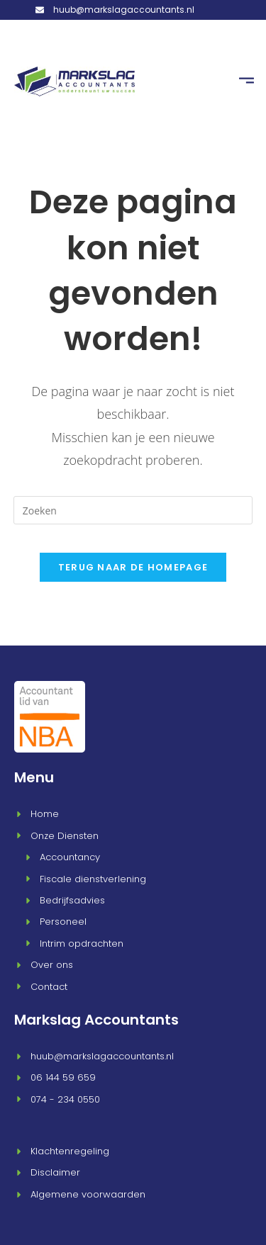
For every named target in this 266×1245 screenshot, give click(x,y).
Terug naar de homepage (133, 563)
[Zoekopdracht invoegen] (133, 506)
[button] (246, 80)
